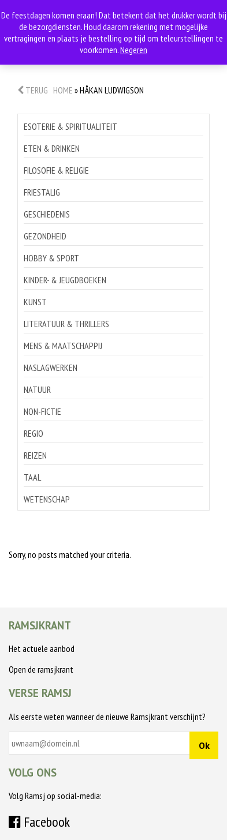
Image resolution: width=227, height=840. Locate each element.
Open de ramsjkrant (41, 669)
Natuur (37, 389)
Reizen (35, 455)
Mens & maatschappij (63, 345)
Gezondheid (45, 236)
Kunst (35, 302)
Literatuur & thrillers (66, 323)
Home (63, 90)
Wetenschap (47, 499)
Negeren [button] (133, 49)
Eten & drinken (52, 148)
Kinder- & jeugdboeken (65, 280)
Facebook (39, 822)
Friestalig (42, 192)
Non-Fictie (42, 411)
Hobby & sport (51, 258)
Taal (32, 477)
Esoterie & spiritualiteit (70, 126)
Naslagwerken (50, 367)
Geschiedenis (47, 214)
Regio (33, 433)
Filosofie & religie (56, 170)
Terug (32, 90)
